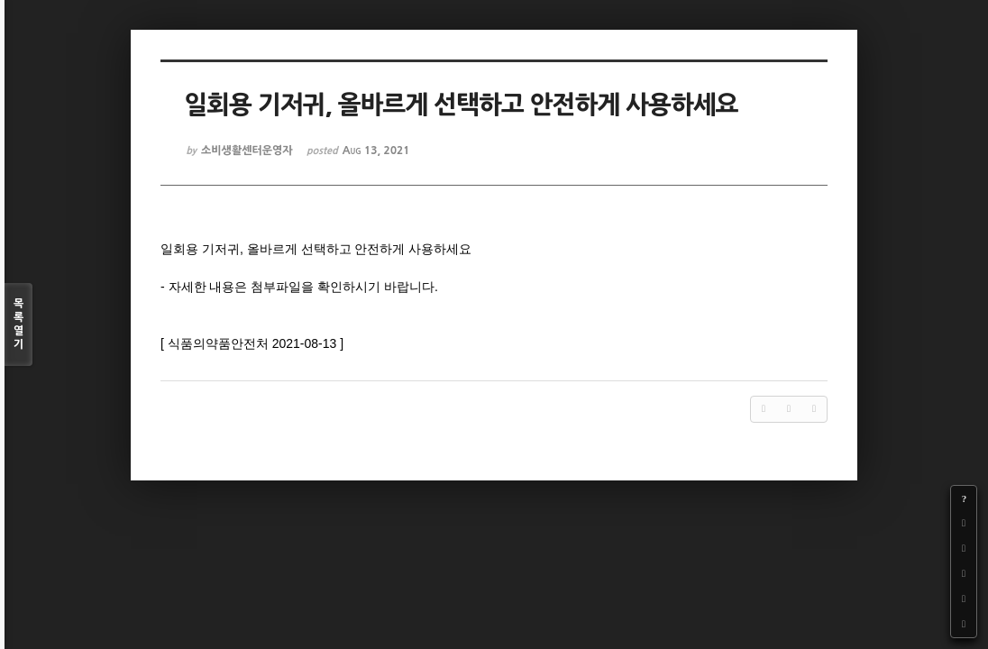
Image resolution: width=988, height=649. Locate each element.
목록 (18, 325)
